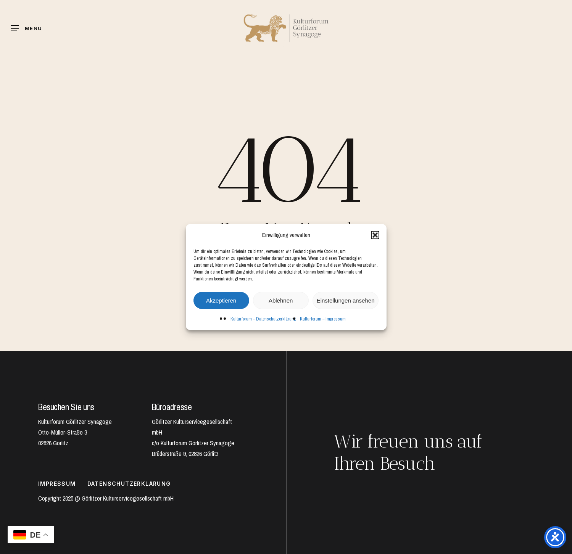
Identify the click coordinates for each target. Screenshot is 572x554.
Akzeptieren (221, 300)
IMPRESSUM (57, 483)
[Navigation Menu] (26, 28)
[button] (375, 235)
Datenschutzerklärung (129, 483)
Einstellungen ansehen (346, 300)
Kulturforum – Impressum (323, 319)
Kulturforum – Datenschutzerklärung (263, 319)
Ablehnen (281, 300)
